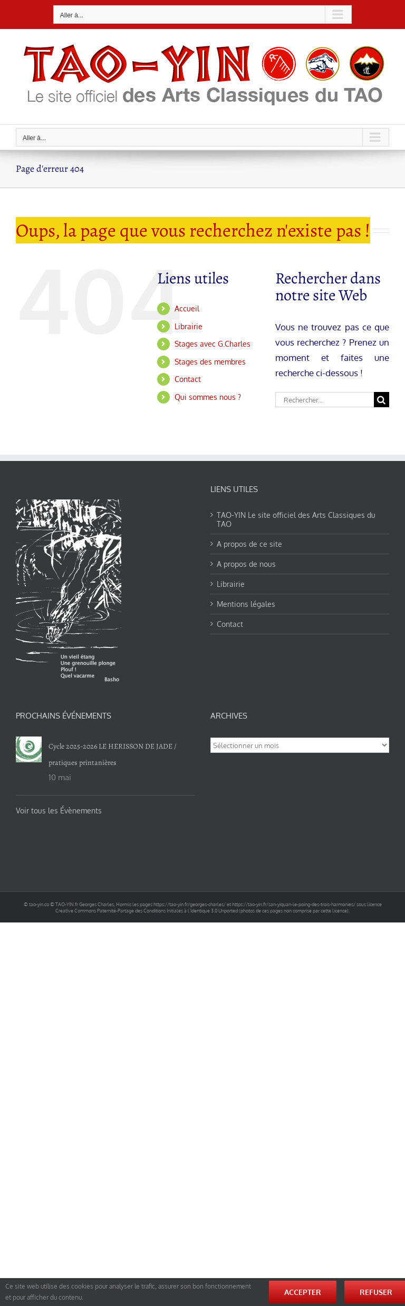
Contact (188, 379)
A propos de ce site (249, 543)
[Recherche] (381, 399)
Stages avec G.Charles (212, 343)
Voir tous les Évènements (59, 810)
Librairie (188, 326)
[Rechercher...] (324, 399)
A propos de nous (246, 563)
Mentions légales (246, 604)
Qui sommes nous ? (208, 396)
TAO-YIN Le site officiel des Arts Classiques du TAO (296, 519)
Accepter (302, 1292)
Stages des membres (210, 361)
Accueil (187, 308)
